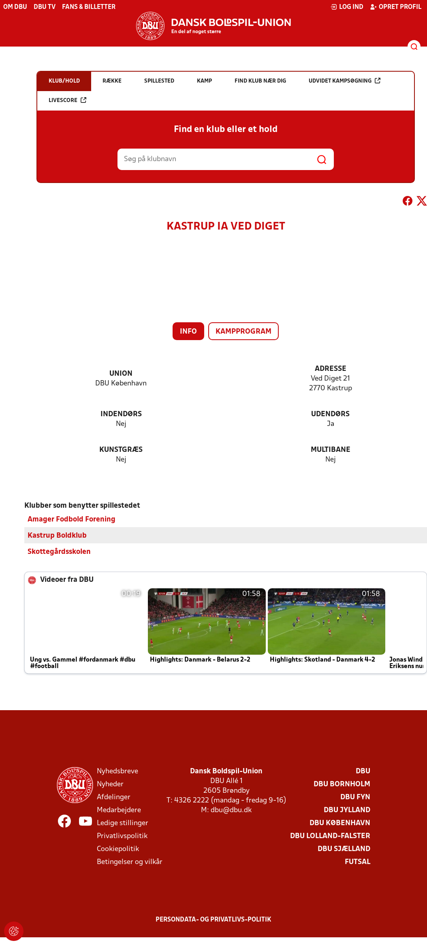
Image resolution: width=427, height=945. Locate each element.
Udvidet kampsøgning (344, 81)
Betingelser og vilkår (129, 862)
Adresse (330, 369)
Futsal (357, 862)
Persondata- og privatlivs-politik (213, 920)
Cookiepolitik (118, 849)
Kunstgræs (121, 450)
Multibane (330, 450)
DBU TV (45, 7)
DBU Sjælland (344, 849)
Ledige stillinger (122, 823)
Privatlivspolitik (122, 836)
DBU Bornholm (342, 784)
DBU (363, 771)
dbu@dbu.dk (231, 810)
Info (188, 331)
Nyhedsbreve (117, 771)
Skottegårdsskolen (59, 552)
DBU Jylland (347, 810)
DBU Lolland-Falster (330, 836)
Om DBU (15, 7)
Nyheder (110, 784)
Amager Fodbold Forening (71, 519)
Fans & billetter (88, 7)
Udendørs (330, 414)
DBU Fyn (355, 797)
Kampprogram (243, 331)
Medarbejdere (119, 810)
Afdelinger (113, 797)
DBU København (340, 823)
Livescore (67, 100)
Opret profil (395, 7)
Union (120, 373)
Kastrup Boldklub (57, 535)
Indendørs (121, 414)
